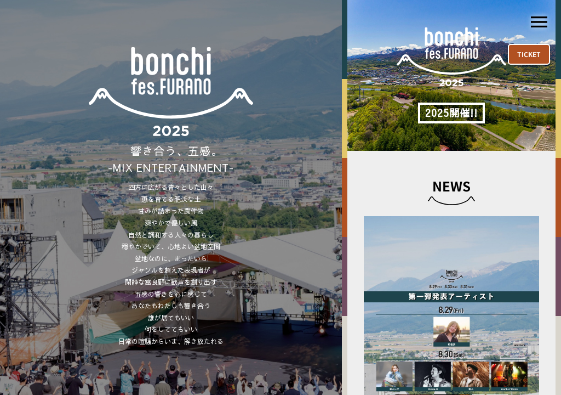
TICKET (529, 54)
